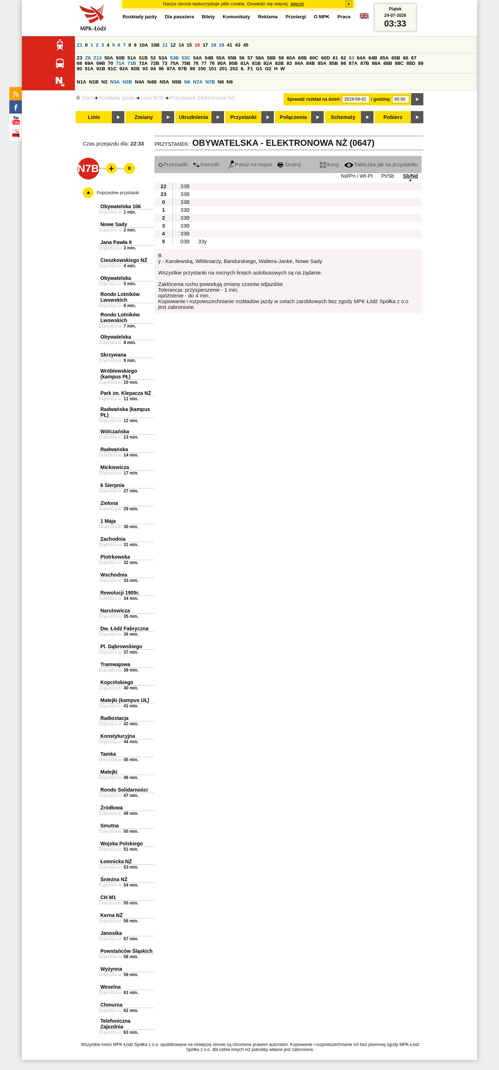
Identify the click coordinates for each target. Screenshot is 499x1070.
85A (322, 63)
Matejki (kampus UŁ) (124, 700)
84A (299, 63)
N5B (176, 82)
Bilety (208, 16)
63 (351, 58)
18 (213, 45)
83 (289, 63)
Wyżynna (111, 969)
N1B (94, 82)
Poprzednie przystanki (118, 192)
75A (174, 63)
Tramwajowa (115, 664)
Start (84, 98)
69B (100, 63)
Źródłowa (111, 808)
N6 (187, 82)
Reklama (268, 16)
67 (414, 58)
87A (353, 63)
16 (197, 45)
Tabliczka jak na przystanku (381, 164)
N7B (210, 82)
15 (189, 45)
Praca (343, 16)
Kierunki (206, 164)
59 (281, 58)
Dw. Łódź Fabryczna (124, 628)
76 (196, 63)
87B (364, 63)
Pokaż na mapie (250, 164)
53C (186, 58)
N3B (127, 82)
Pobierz (393, 117)
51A (132, 58)
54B (209, 58)
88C (399, 63)
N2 (104, 82)
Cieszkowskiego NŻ (123, 260)
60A (290, 58)
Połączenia (293, 117)
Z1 (79, 45)
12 (173, 45)
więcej (297, 3)
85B (333, 63)
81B (256, 63)
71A (120, 63)
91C (112, 68)
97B (182, 68)
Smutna (109, 825)
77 (203, 63)
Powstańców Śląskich (126, 951)
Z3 (79, 58)
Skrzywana (113, 355)
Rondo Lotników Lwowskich (120, 297)
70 (110, 63)
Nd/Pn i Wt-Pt (357, 176)
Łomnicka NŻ (116, 861)
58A (260, 58)
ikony (329, 164)
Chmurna (111, 1005)
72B (155, 63)
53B (174, 58)
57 (250, 58)
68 (79, 63)
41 (229, 45)
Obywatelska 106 (120, 206)
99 (192, 68)
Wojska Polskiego (121, 843)
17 (205, 45)
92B (135, 68)
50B (120, 58)
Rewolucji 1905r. (119, 593)
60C (314, 58)
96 (161, 68)
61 (335, 58)
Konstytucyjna (117, 736)
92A (123, 68)
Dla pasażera (179, 16)
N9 (230, 82)
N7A (198, 82)
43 (238, 45)
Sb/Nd (410, 176)
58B (271, 58)
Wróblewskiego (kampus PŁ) (118, 373)
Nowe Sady (113, 224)
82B (279, 63)
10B (155, 45)
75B (186, 63)
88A (376, 63)
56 (241, 58)
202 (234, 68)
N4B (152, 82)
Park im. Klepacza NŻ (125, 393)
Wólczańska (114, 431)
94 (153, 68)
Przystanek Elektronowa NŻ (202, 98)
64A (361, 58)
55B (232, 58)
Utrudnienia (193, 117)
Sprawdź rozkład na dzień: (314, 99)
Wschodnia (113, 575)
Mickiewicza (114, 467)
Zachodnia (112, 539)
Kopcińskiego (116, 682)
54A (197, 58)
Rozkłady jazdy (116, 98)
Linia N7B (152, 98)
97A (171, 68)
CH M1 (108, 897)
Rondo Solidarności (124, 790)
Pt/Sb (387, 176)
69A (89, 63)
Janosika (111, 933)
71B (132, 63)
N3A (115, 82)
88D (411, 63)
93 (145, 68)
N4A (139, 82)
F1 (250, 68)
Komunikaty (236, 16)
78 (212, 63)
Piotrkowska (115, 557)
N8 (221, 82)
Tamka (108, 754)
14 (181, 45)
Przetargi (295, 16)
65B (395, 58)
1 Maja (108, 521)
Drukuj (288, 164)
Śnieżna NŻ (113, 879)
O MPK (322, 16)
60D (325, 58)
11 (165, 45)
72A (143, 63)
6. (243, 68)
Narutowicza (115, 610)
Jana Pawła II (116, 242)
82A (267, 63)
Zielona (109, 503)
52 (153, 58)
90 (79, 68)
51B (143, 58)
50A (108, 58)
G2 (268, 68)
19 (221, 45)
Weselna (110, 987)
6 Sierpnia (112, 485)
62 (343, 58)
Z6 (88, 58)
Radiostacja (114, 718)
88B (388, 63)
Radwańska (114, 449)
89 (420, 63)
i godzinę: (381, 99)
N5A (164, 82)
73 (164, 63)
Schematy (343, 117)
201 (223, 68)
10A (143, 45)
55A (220, 58)
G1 (259, 68)
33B (185, 186)
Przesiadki (173, 164)
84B (310, 63)
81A (245, 63)
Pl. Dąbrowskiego (121, 646)
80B (233, 63)
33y (202, 241)
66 (405, 58)
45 (245, 45)
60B (302, 58)
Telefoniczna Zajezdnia (115, 1024)
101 (213, 68)
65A (384, 58)
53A (162, 58)
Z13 (98, 58)
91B (100, 68)
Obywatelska (115, 278)
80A (221, 63)
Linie (94, 117)
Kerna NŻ (111, 915)
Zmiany (143, 117)
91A (89, 68)
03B (185, 241)
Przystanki (243, 117)
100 (202, 68)
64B (373, 58)
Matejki (108, 772)
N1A (81, 82)
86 (343, 63)
